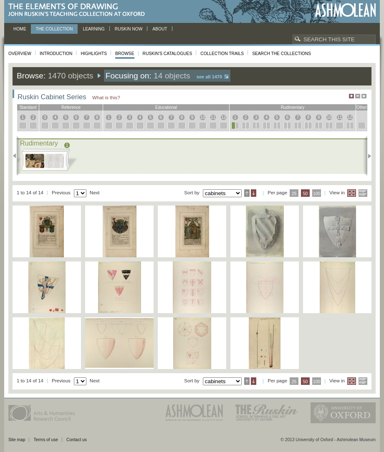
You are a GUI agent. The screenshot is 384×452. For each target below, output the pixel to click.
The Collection (54, 29)
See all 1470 (209, 76)
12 (223, 117)
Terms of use (45, 439)
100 (316, 193)
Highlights (94, 53)
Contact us (76, 439)
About (159, 29)
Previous (17, 156)
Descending (253, 193)
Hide (363, 96)
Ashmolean (345, 10)
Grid (351, 193)
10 (202, 117)
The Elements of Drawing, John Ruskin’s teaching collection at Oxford (79, 10)
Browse (124, 53)
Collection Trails (222, 53)
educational (166, 107)
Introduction (56, 53)
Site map (16, 439)
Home (19, 29)
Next (367, 156)
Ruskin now (129, 29)
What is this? (106, 97)
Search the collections (281, 53)
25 (294, 193)
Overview (19, 53)
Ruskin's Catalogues (167, 53)
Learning (93, 29)
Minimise (357, 96)
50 (305, 193)
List (363, 193)
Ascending (247, 193)
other (361, 107)
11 (213, 117)
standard (28, 107)
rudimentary (293, 107)
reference (71, 107)
